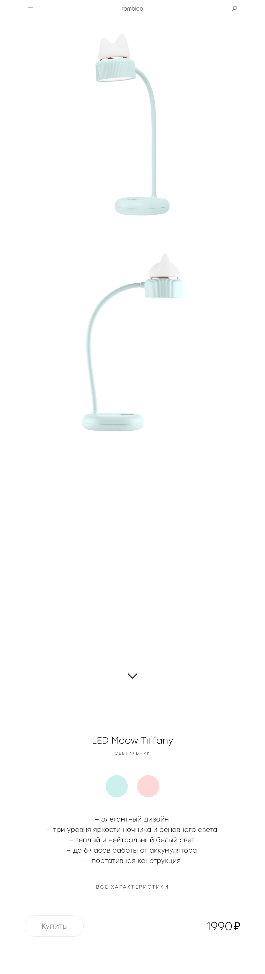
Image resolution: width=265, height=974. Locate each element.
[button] (30, 8)
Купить (54, 926)
